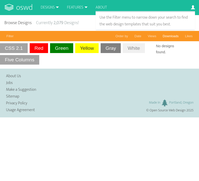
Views (152, 36)
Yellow (87, 48)
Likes (189, 36)
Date (138, 36)
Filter (10, 36)
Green (61, 48)
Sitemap (12, 96)
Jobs (9, 82)
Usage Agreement (20, 110)
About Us (13, 76)
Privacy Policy (16, 103)
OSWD (24, 7)
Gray (110, 48)
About (101, 7)
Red (38, 48)
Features (75, 7)
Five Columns (19, 59)
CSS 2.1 (14, 48)
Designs (48, 7)
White (134, 48)
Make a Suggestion (21, 89)
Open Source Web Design (168, 110)
